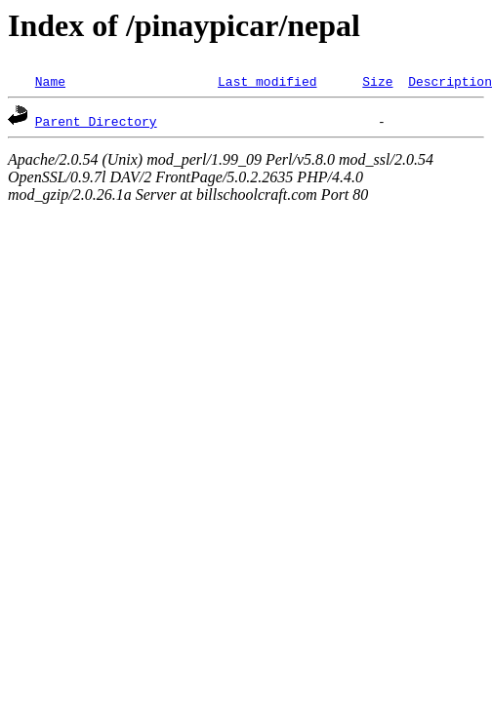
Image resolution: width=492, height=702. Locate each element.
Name (50, 81)
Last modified (267, 81)
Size (377, 81)
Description (450, 81)
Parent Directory (96, 121)
